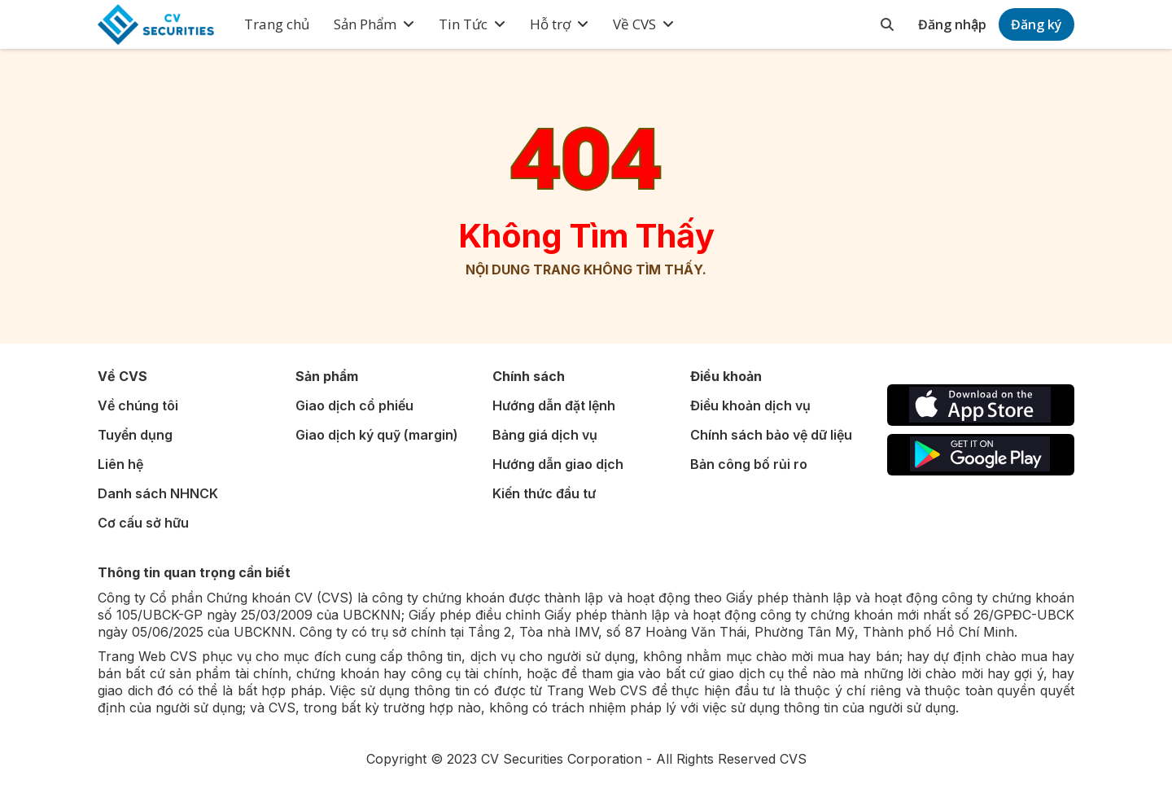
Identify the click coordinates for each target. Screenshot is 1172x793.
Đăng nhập (952, 24)
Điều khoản (726, 376)
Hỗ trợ (550, 24)
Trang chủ (276, 24)
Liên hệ (120, 464)
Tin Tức (463, 24)
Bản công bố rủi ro (748, 464)
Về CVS (634, 24)
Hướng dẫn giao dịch (557, 464)
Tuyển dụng (135, 435)
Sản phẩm (326, 376)
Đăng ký (1036, 24)
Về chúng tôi (138, 405)
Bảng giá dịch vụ (544, 435)
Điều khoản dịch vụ (750, 405)
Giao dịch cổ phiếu (354, 405)
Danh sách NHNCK (158, 493)
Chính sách (528, 376)
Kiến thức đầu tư (544, 493)
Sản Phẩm (365, 24)
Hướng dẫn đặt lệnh (553, 405)
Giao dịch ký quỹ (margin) (376, 435)
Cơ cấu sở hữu (143, 523)
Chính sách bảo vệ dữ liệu (771, 435)
